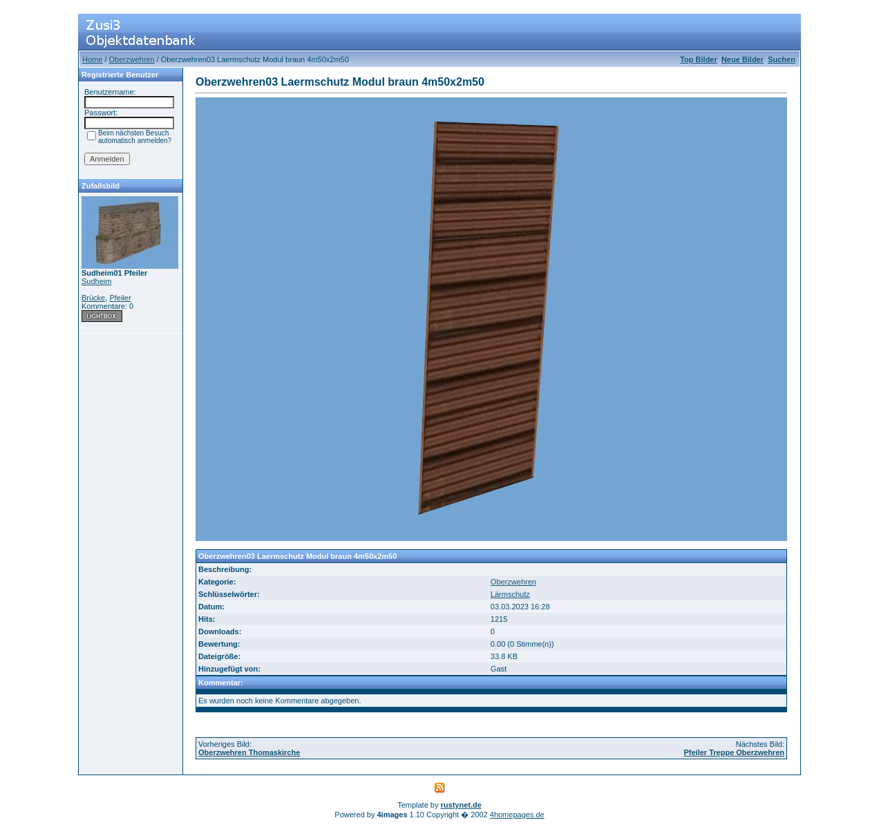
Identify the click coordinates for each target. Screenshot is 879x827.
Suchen (781, 59)
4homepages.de (517, 814)
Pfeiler (120, 298)
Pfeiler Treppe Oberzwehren (734, 752)
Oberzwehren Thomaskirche (249, 752)
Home (92, 59)
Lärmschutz (510, 594)
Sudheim (96, 281)
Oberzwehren (132, 59)
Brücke (93, 298)
